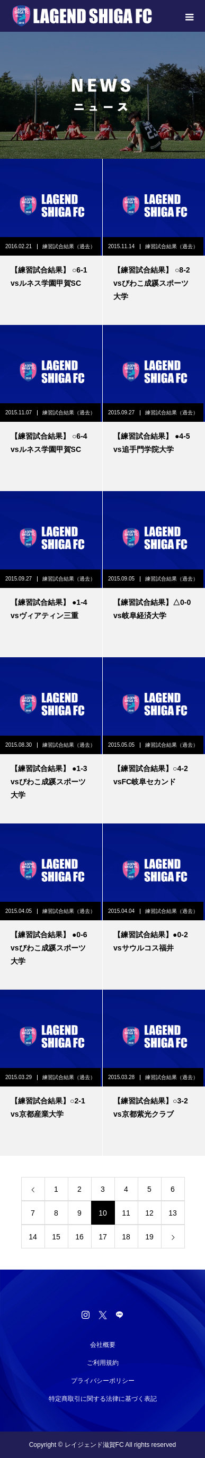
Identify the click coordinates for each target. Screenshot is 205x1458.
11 (126, 1213)
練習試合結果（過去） (68, 246)
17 (103, 1237)
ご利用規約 (103, 1362)
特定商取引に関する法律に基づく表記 (103, 1398)
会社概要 (102, 1344)
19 (149, 1237)
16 (79, 1237)
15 (56, 1237)
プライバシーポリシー (103, 1380)
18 (126, 1237)
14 (33, 1237)
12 (149, 1213)
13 (172, 1213)
